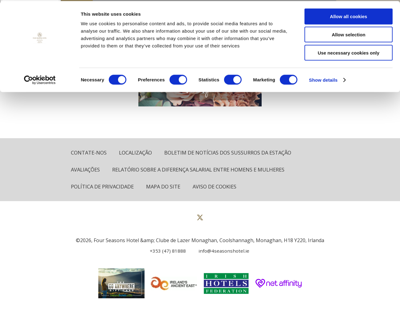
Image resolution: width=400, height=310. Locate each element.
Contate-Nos (89, 152)
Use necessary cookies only (348, 51)
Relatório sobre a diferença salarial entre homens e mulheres (203, 169)
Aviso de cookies (219, 187)
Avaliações (86, 169)
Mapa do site (166, 187)
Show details (323, 78)
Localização (137, 152)
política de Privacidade (103, 187)
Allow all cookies (348, 15)
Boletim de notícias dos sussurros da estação (232, 152)
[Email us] (220, 251)
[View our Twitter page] (200, 221)
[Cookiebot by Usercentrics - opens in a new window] (40, 79)
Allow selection (348, 33)
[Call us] (165, 251)
